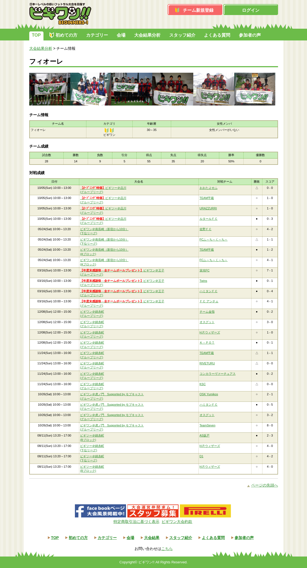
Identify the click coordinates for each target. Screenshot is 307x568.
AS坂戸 (205, 435)
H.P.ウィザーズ (210, 332)
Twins (203, 280)
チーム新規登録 (198, 10)
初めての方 (66, 35)
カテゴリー (97, 35)
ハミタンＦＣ (209, 291)
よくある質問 (217, 35)
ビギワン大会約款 (177, 521)
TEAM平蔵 (207, 198)
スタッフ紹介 (182, 35)
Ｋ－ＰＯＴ (207, 342)
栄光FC (205, 270)
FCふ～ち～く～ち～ (214, 239)
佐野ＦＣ (206, 229)
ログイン (250, 10)
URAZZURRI (208, 208)
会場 (121, 35)
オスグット (207, 322)
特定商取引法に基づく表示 (136, 521)
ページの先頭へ (264, 485)
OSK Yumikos (209, 394)
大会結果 (151, 537)
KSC (203, 384)
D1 (201, 456)
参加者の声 (250, 35)
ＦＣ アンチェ (209, 301)
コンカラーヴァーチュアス (218, 373)
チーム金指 (207, 311)
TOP (36, 35)
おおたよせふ (209, 187)
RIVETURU (207, 363)
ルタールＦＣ (209, 218)
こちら (167, 548)
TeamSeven (207, 425)
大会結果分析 (147, 35)
